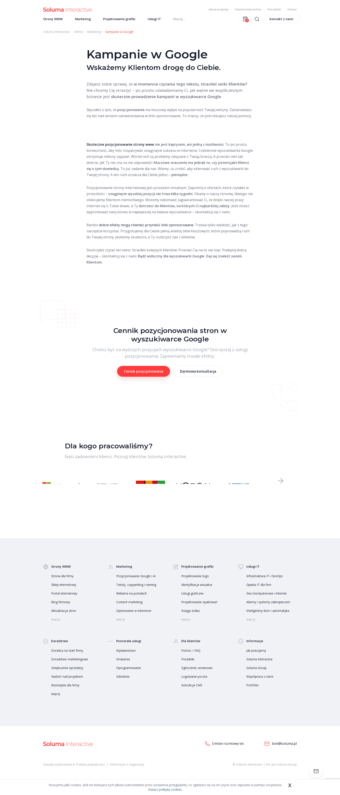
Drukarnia (123, 667)
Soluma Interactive (248, 9)
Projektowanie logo (195, 584)
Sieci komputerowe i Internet (266, 601)
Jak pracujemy (218, 9)
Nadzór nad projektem (67, 684)
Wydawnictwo (126, 658)
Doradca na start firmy (67, 658)
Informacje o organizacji (127, 772)
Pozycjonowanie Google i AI (136, 584)
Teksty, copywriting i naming (136, 592)
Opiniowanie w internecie (133, 618)
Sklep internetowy (63, 592)
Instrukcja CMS (191, 693)
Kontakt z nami (281, 22)
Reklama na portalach (131, 601)
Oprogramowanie (128, 676)
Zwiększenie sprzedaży (67, 676)
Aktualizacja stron (63, 618)
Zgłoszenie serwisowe (196, 676)
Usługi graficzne (192, 601)
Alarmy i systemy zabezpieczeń (268, 610)
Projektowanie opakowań (199, 610)
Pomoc (292, 9)
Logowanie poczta (194, 684)
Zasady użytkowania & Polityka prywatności (74, 772)
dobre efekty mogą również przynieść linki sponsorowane (146, 228)
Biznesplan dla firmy (65, 693)
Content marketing (129, 610)
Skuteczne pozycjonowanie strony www (120, 147)
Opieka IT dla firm (258, 592)
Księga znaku (190, 618)
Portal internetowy (64, 601)
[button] (280, 487)
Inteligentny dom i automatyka (267, 618)
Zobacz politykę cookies (165, 789)
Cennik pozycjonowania (143, 374)
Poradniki (274, 9)
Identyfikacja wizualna (196, 592)
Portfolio (252, 693)
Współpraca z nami (259, 684)
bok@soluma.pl (280, 751)
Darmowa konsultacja (198, 374)
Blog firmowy (60, 610)
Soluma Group (256, 676)
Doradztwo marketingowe (69, 667)
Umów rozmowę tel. (224, 751)
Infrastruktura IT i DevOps (264, 584)
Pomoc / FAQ (190, 658)
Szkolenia (122, 684)
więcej (55, 702)
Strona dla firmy (62, 584)
